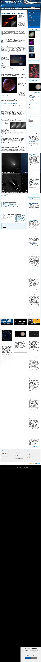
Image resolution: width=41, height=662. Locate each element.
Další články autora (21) (18, 214)
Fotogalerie (20, 5)
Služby (25, 5)
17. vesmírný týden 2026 (33, 243)
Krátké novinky (32, 126)
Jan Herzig (35, 200)
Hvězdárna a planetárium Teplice (10, 208)
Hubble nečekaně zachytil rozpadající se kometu (33, 271)
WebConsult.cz (30, 467)
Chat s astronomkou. (35, 194)
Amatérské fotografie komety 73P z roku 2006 (10, 206)
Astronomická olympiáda (6, 454)
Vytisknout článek (23, 11)
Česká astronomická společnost (8, 462)
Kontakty (38, 5)
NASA (3, 28)
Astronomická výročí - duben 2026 (20, 218)
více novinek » (37, 195)
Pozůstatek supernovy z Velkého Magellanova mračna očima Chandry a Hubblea (33, 203)
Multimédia (30, 22)
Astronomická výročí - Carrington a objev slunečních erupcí (20, 216)
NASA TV (3, 459)
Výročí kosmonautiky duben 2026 (20, 219)
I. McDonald (4, 195)
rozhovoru (37, 148)
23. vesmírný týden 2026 (6, 328)
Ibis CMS (25, 467)
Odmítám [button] (34, 657)
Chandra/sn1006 (5, 201)
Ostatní (30, 25)
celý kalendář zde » (36, 113)
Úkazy (30, 10)
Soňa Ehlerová (36, 187)
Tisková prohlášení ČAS (5, 451)
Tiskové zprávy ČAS (5, 453)
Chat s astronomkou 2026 (33, 188)
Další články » (37, 316)
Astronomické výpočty (18, 454)
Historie (11, 8)
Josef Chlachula (36, 143)
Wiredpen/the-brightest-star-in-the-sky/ (9, 202)
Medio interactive (15, 467)
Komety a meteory (30, 459)
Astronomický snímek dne (34, 62)
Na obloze (14, 5)
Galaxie (28, 453)
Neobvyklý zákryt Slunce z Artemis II (33, 169)
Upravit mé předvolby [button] (30, 660)
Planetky (28, 454)
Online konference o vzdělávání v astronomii (33, 131)
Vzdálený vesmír (31, 18)
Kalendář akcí (31, 93)
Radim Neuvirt (10, 214)
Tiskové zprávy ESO (5, 456)
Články (2, 5)
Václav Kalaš (35, 289)
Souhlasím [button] (28, 657)
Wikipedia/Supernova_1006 (7, 199)
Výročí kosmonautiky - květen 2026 (20, 217)
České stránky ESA (5, 457)
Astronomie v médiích (18, 457)
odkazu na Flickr (31, 183)
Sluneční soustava (32, 13)
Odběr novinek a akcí (33, 116)
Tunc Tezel (13, 68)
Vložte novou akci (37, 92)
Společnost (32, 5)
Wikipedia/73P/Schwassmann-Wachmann (9, 204)
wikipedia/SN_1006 (5, 95)
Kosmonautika (31, 12)
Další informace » (9, 363)
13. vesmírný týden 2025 (33, 220)
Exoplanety (30, 17)
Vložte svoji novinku (37, 126)
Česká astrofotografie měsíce (33, 81)
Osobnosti (30, 23)
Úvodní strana (3, 8)
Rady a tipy (16, 455)
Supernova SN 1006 (32, 290)
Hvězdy (30, 15)
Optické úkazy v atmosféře (31, 456)
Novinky (6, 5)
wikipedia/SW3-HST (14, 131)
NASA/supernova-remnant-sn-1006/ (9, 203)
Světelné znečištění (32, 20)
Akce (10, 5)
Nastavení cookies (20, 466)
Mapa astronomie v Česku (19, 458)
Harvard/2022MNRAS (6, 205)
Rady (28, 5)
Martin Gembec (36, 153)
